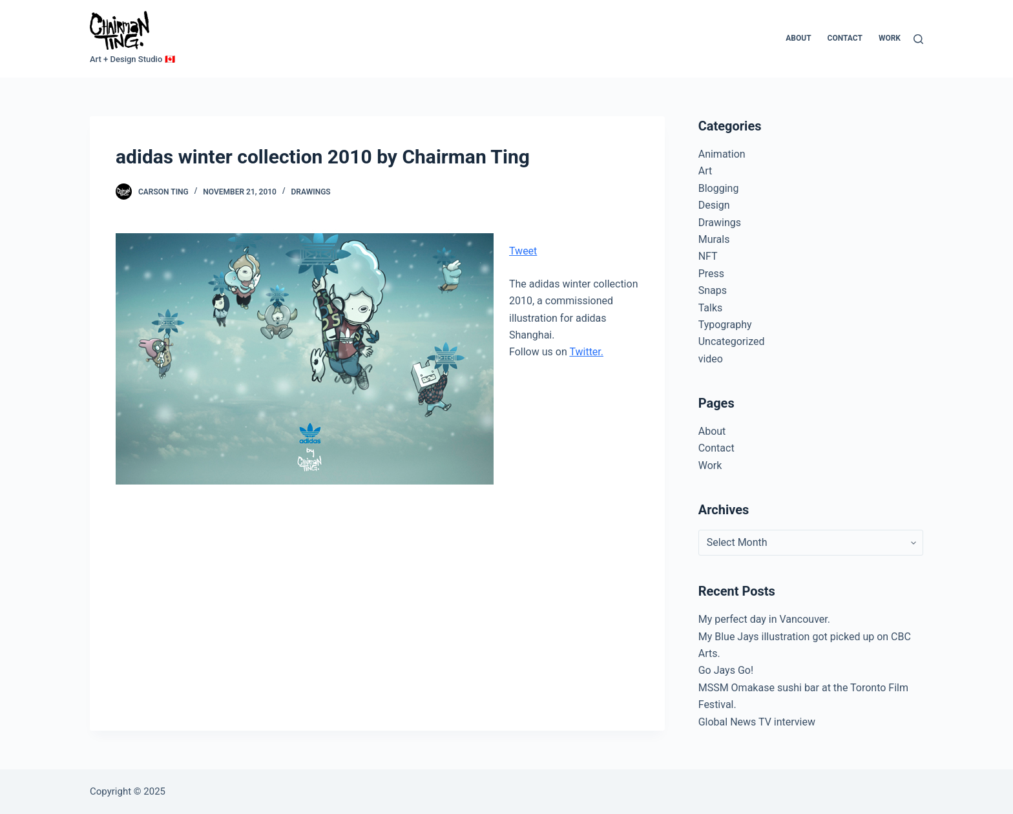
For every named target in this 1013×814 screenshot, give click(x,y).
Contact (845, 38)
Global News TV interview (756, 722)
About (798, 38)
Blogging (718, 188)
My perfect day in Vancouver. (764, 619)
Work (890, 38)
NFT (708, 256)
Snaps (712, 290)
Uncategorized (731, 341)
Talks (710, 308)
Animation (722, 154)
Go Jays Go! (725, 670)
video (710, 359)
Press (711, 273)
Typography (725, 324)
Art (705, 171)
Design (714, 205)
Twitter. (586, 352)
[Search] (918, 39)
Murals (714, 239)
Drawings (311, 191)
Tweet (523, 251)
